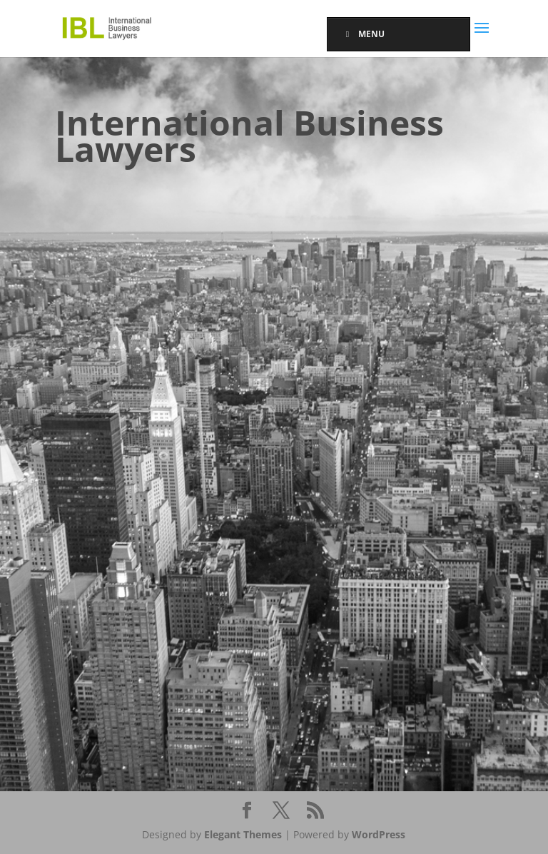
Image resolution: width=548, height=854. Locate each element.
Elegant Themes (243, 834)
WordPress (378, 834)
